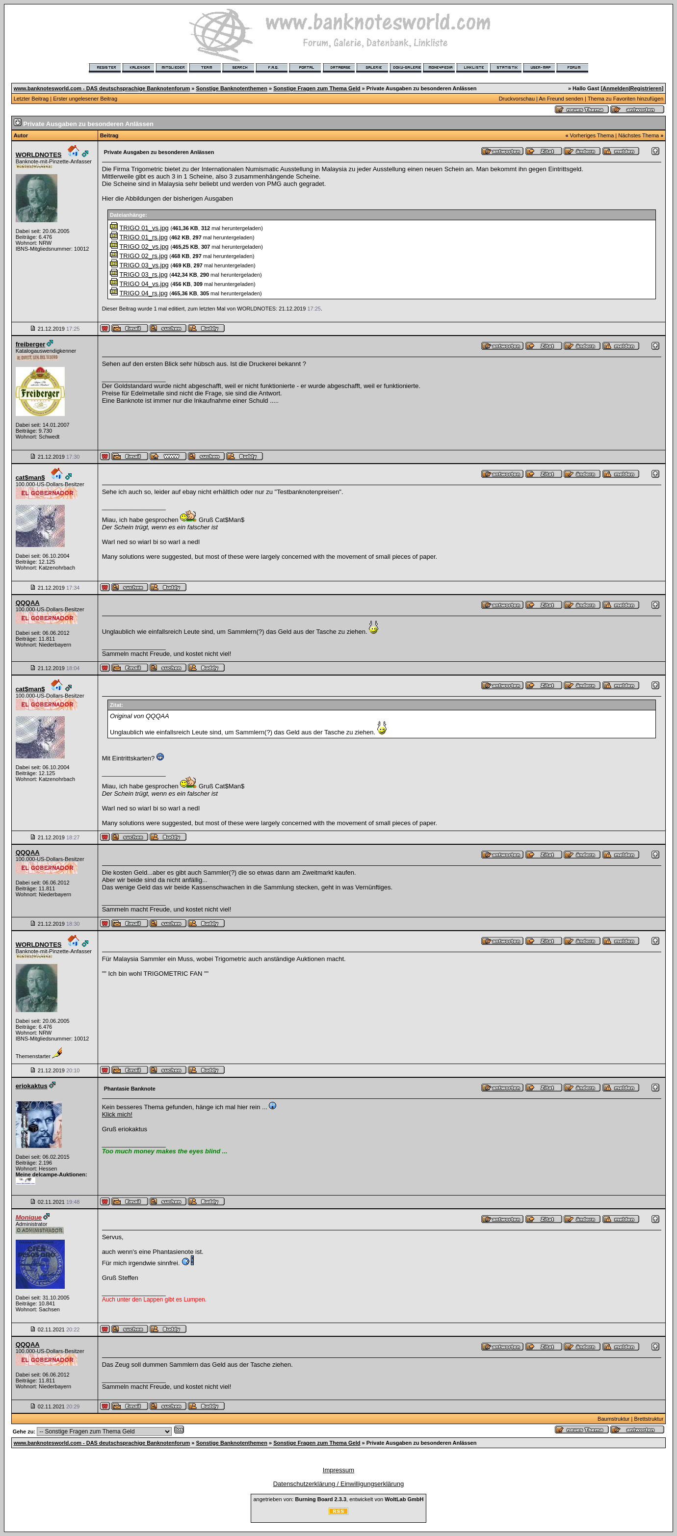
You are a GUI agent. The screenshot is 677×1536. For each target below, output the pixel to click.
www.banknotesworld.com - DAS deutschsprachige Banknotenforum (102, 88)
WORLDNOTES (39, 154)
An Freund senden (561, 99)
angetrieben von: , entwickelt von (338, 1499)
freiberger (31, 344)
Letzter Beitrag (31, 99)
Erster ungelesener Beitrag (85, 99)
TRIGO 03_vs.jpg (143, 265)
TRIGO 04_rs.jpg (143, 293)
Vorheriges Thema (592, 135)
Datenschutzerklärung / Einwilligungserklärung (338, 1483)
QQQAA (28, 602)
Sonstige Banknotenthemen (231, 88)
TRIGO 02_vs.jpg (143, 246)
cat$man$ (30, 477)
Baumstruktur (613, 1419)
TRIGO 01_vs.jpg (143, 228)
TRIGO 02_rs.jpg (143, 256)
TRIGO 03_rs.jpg (143, 274)
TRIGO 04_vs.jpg (143, 283)
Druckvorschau (517, 99)
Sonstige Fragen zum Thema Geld (316, 88)
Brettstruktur (648, 1419)
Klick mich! (117, 1114)
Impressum (338, 1470)
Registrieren (646, 88)
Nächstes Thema (638, 135)
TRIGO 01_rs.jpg (143, 237)
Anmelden (615, 88)
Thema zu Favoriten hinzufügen (626, 99)
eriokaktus (32, 1086)
